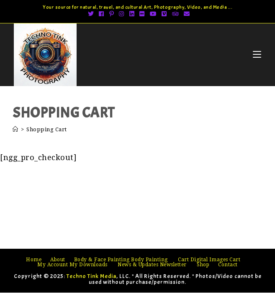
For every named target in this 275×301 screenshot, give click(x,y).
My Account (52, 265)
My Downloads (88, 265)
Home (33, 260)
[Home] (15, 129)
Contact (228, 265)
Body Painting (149, 260)
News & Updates (138, 265)
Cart (183, 260)
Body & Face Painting (102, 260)
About (57, 260)
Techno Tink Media (91, 276)
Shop (203, 265)
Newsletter (173, 265)
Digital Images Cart (215, 260)
